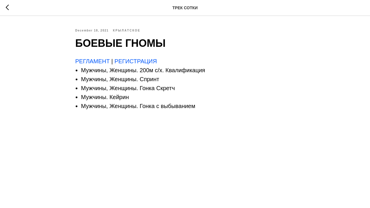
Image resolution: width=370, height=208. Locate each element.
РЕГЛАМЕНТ (93, 61)
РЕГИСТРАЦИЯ (135, 61)
